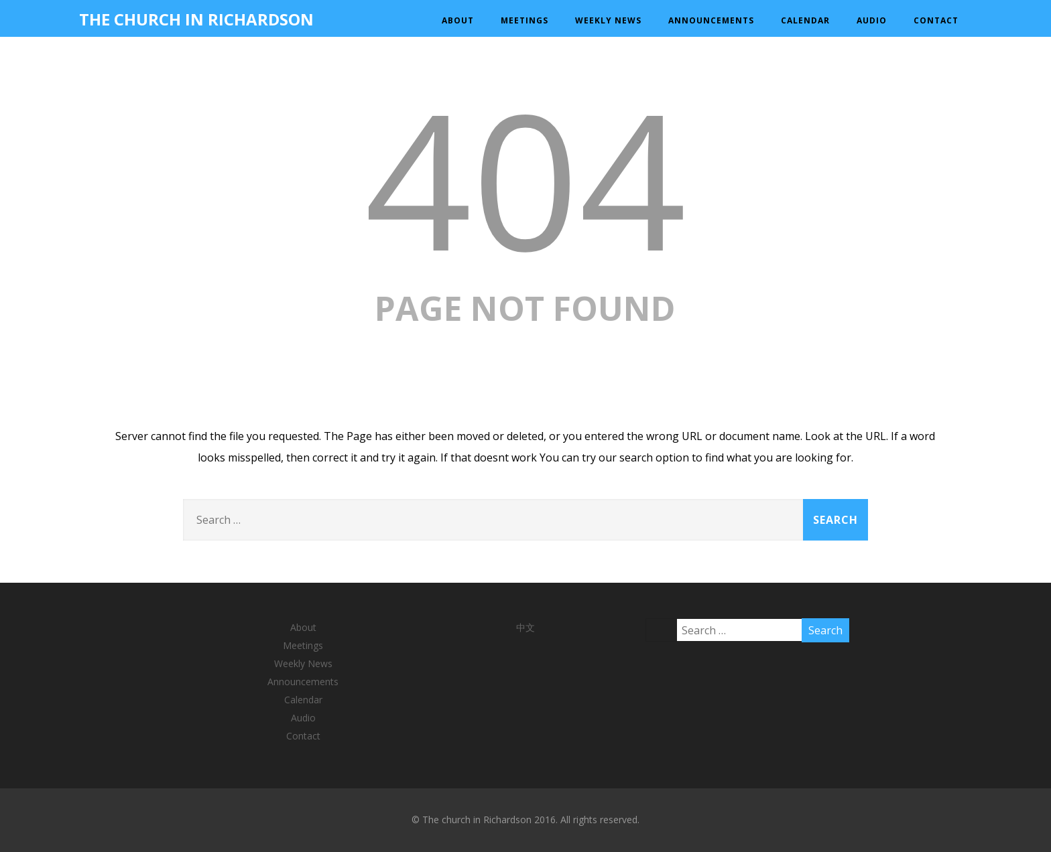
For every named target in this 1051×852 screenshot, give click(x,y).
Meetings (524, 20)
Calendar (805, 20)
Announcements (711, 20)
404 (525, 177)
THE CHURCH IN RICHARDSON (196, 19)
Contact (936, 20)
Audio (872, 20)
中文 (525, 627)
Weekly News (608, 20)
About (458, 20)
